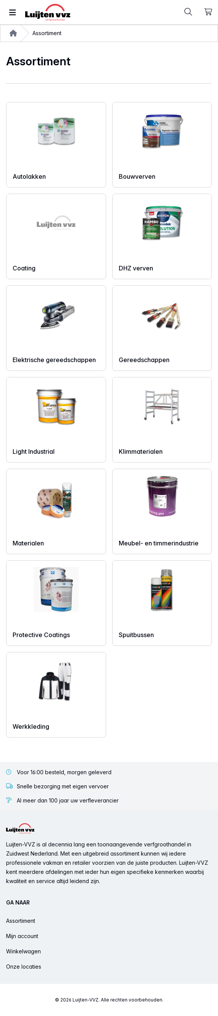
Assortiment (20, 920)
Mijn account (22, 936)
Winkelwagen (23, 951)
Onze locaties (23, 966)
